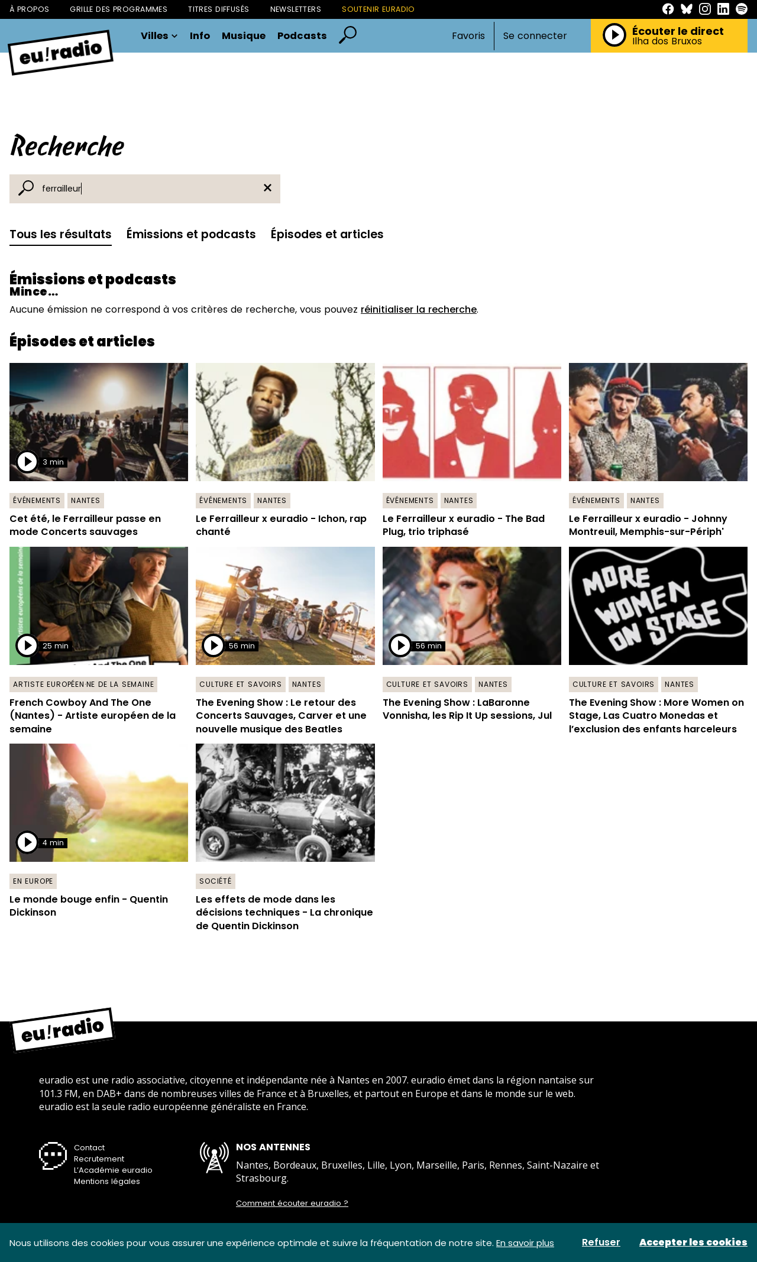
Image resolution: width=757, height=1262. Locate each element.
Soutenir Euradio (378, 9)
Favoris (468, 36)
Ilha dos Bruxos (667, 41)
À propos (29, 9)
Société (215, 881)
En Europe (33, 881)
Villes (159, 36)
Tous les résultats (60, 234)
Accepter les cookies (693, 1242)
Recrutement (99, 1158)
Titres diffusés (218, 9)
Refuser (601, 1242)
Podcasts (302, 36)
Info (200, 36)
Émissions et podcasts (191, 234)
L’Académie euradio (113, 1170)
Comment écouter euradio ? (292, 1203)
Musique (244, 36)
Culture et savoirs (240, 684)
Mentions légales (107, 1181)
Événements (37, 500)
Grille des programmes (118, 9)
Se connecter (535, 36)
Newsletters (296, 9)
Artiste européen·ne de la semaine (83, 684)
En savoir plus (525, 1242)
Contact (89, 1147)
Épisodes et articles (327, 234)
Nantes (86, 500)
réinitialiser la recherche (419, 309)
